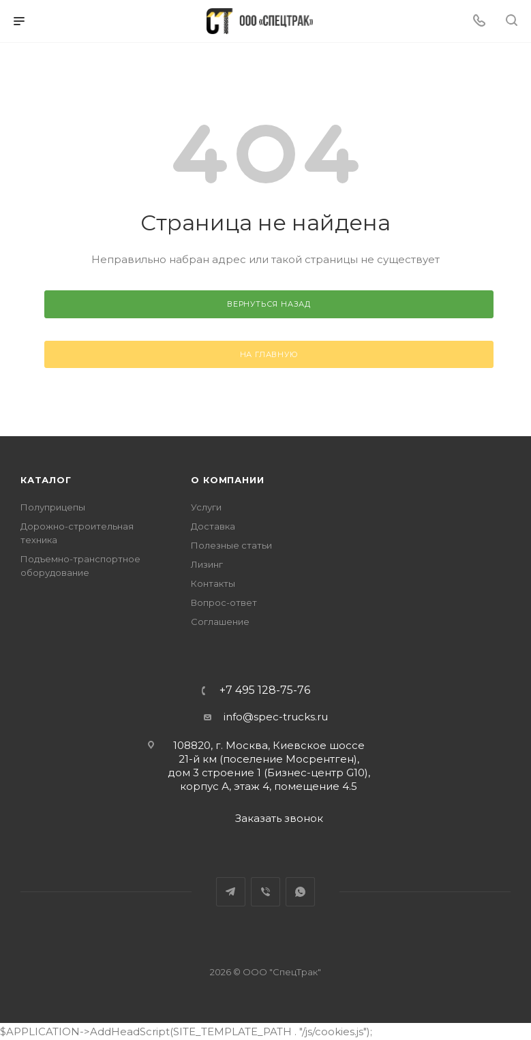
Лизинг (207, 564)
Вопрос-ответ (224, 602)
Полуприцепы (52, 507)
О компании (227, 479)
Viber (265, 891)
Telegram (230, 891)
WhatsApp (300, 891)
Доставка (213, 526)
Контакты (213, 583)
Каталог (46, 479)
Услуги (206, 507)
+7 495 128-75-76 (264, 690)
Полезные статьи (231, 545)
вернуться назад (269, 304)
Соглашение (220, 621)
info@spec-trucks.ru (276, 716)
